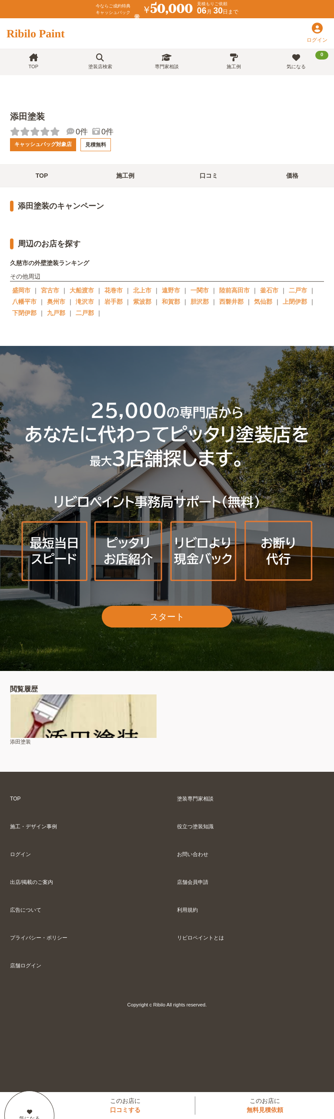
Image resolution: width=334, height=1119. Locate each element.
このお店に (125, 1105)
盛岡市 (21, 290)
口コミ (209, 175)
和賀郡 (171, 301)
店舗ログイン (25, 966)
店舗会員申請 (192, 882)
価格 (292, 175)
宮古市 (50, 290)
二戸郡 (85, 312)
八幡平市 (24, 301)
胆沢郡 (199, 301)
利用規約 (187, 910)
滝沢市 (85, 301)
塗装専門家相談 (195, 799)
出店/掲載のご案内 (31, 882)
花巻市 (113, 290)
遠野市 (171, 290)
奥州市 (56, 301)
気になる (307, 60)
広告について (25, 910)
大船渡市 (82, 290)
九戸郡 (56, 312)
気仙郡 (263, 301)
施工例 (234, 61)
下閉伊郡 (24, 312)
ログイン (20, 854)
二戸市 (298, 290)
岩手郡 (113, 301)
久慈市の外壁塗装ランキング (49, 262)
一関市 (199, 290)
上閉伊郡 (295, 301)
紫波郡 (142, 301)
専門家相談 (167, 61)
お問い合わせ (192, 854)
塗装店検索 (100, 61)
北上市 (142, 290)
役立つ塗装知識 (195, 826)
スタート (167, 616)
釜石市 (269, 290)
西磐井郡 (231, 301)
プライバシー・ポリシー (38, 938)
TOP (33, 61)
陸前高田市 (234, 290)
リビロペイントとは (200, 938)
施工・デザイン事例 (33, 826)
